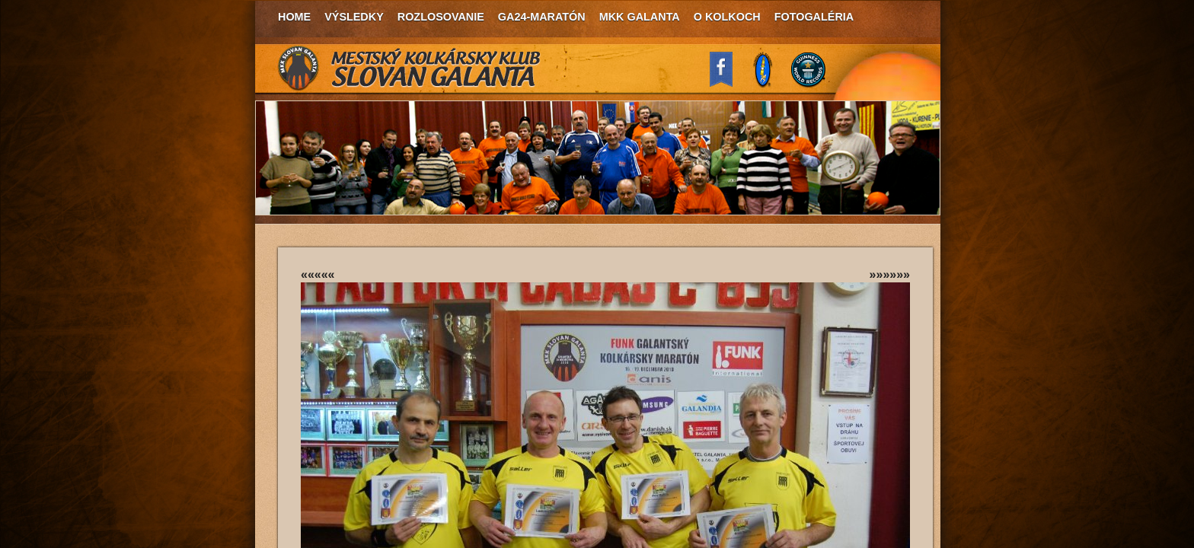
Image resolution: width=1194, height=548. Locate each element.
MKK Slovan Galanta (409, 68)
